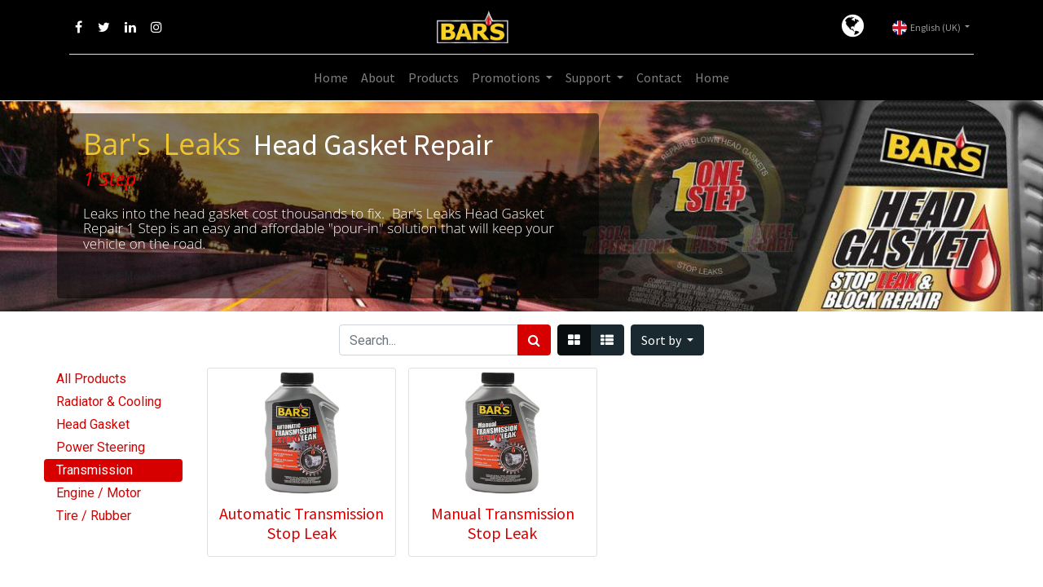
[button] (667, 339)
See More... (131, 275)
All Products (91, 378)
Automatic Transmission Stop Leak (301, 523)
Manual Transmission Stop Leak (502, 523)
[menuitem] (330, 77)
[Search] (534, 339)
